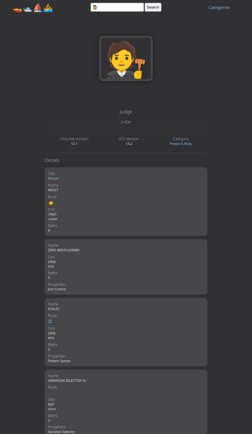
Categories (219, 7)
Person (53, 178)
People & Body (181, 143)
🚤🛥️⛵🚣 (32, 7)
